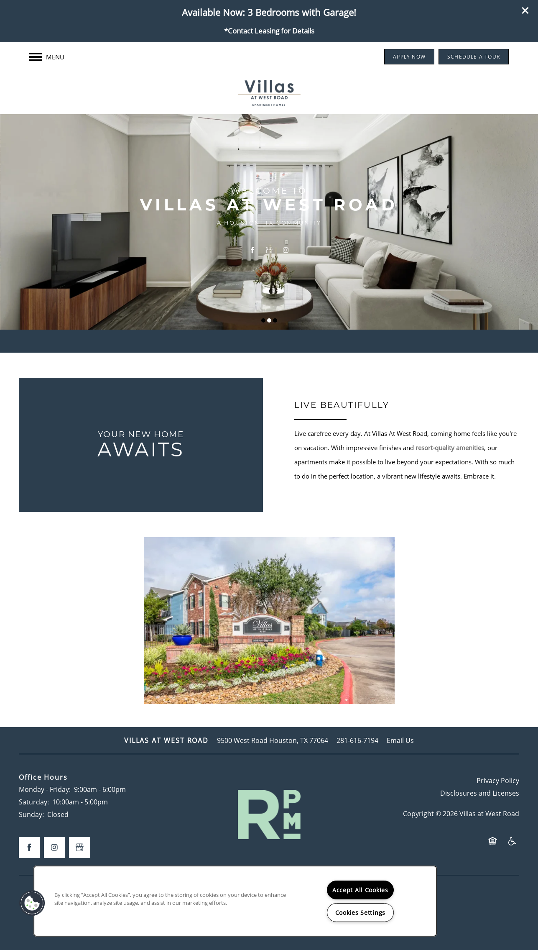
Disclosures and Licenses (479, 793)
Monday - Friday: (45, 789)
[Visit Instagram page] (286, 250)
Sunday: (31, 814)
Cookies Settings (360, 913)
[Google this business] (269, 250)
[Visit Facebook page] (252, 250)
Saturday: (34, 801)
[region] (235, 901)
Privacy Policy (498, 780)
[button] (525, 10)
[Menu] (46, 57)
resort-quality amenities (450, 447)
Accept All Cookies (360, 890)
